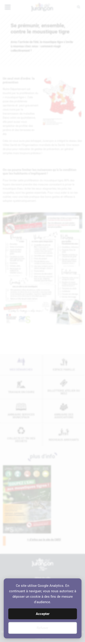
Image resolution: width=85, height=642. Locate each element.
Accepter (42, 614)
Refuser (42, 628)
